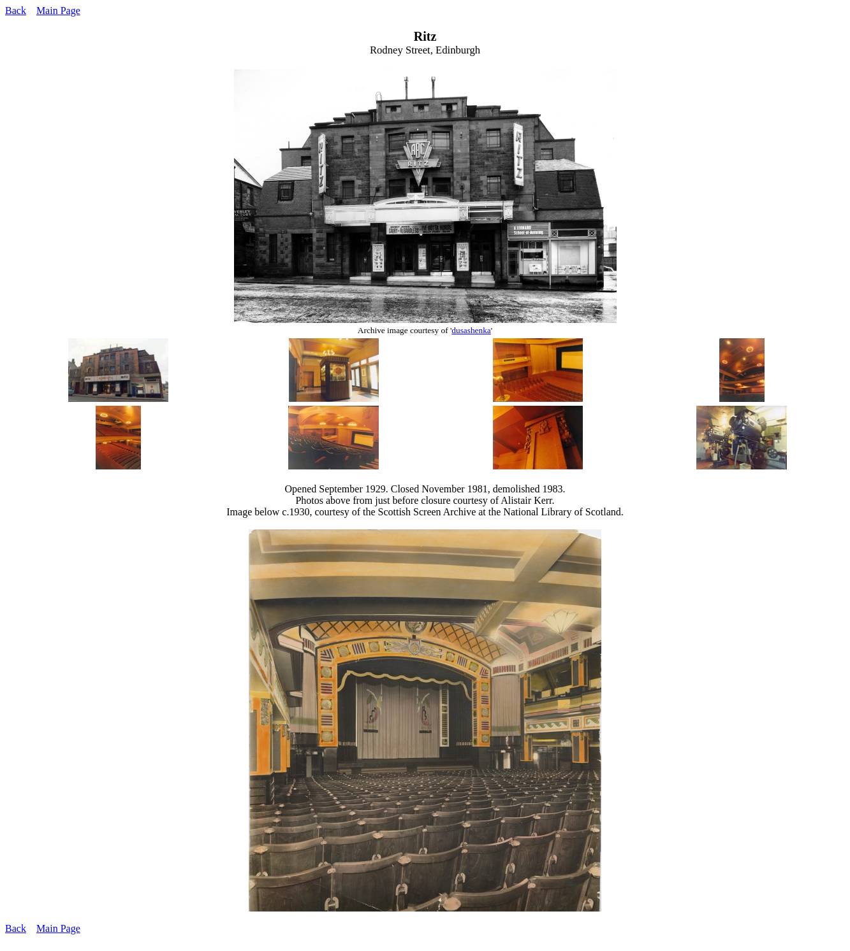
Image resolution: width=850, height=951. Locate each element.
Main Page (58, 10)
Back (15, 10)
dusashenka (470, 330)
